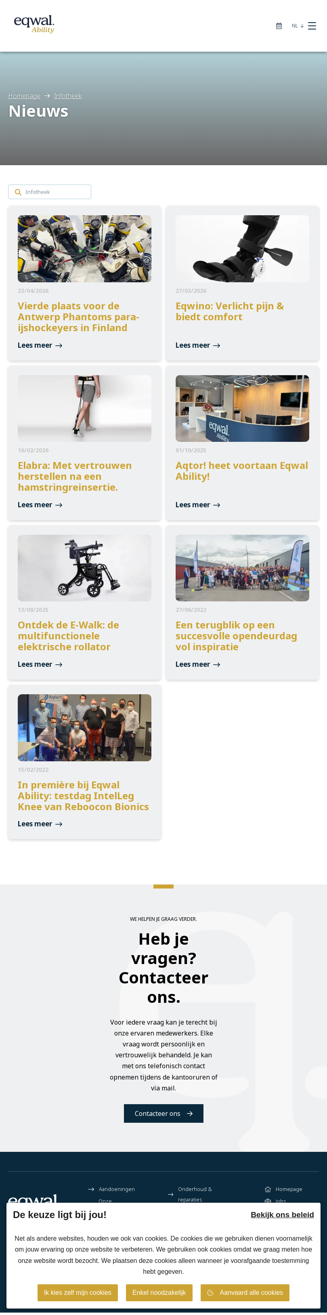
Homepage (283, 1191)
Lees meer (40, 346)
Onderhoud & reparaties (190, 1196)
